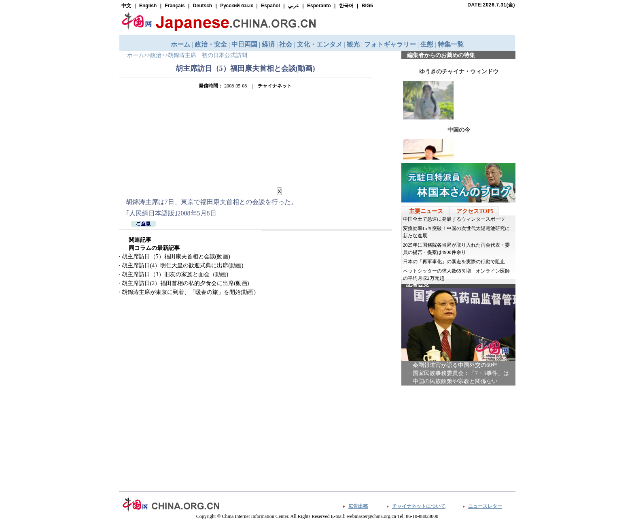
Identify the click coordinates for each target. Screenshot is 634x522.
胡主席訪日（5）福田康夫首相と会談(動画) (176, 257)
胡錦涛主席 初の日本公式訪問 (207, 55)
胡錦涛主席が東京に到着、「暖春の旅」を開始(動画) (189, 292)
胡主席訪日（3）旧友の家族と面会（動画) (175, 274)
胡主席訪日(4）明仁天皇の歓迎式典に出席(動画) (183, 265)
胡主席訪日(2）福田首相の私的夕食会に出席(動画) (185, 283)
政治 (155, 55)
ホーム (135, 55)
